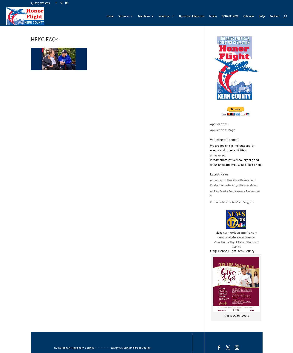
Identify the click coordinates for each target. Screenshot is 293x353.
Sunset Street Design (137, 347)
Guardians (144, 16)
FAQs (262, 16)
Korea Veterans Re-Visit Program (232, 202)
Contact (275, 16)
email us (215, 155)
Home (110, 16)
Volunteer (164, 16)
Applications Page (222, 130)
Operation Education (191, 16)
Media (213, 16)
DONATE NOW (230, 16)
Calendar (248, 16)
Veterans (123, 16)
